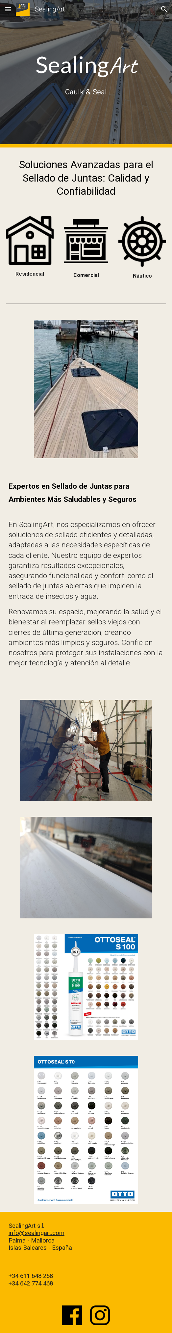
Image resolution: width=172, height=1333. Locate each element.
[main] (86, 73)
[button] (8, 9)
